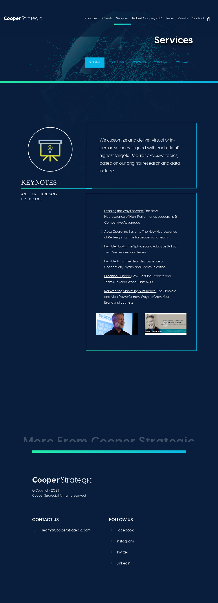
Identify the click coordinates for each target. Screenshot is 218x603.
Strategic (23, 18)
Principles (91, 18)
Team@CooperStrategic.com (61, 530)
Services (122, 18)
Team (170, 18)
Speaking (95, 62)
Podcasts (139, 62)
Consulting (116, 62)
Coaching (160, 62)
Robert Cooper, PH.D (147, 18)
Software (182, 62)
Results (183, 18)
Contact (198, 18)
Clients (107, 18)
